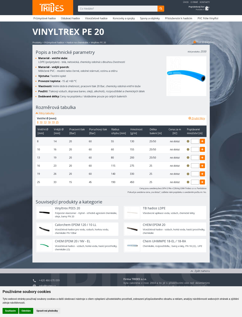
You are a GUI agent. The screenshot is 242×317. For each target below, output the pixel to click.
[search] (160, 9)
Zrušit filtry (196, 118)
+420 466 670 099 (49, 280)
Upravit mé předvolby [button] (47, 311)
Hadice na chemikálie (77, 42)
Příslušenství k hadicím (179, 18)
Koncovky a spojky (124, 18)
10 (41, 122)
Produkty (37, 42)
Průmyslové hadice (44, 18)
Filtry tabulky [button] (46, 113)
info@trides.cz (47, 286)
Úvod (186, 2)
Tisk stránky (201, 42)
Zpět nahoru (200, 271)
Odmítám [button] (26, 311)
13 (45, 122)
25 (57, 122)
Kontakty (205, 2)
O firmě (194, 2)
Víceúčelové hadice (96, 18)
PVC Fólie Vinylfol (208, 18)
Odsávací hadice (71, 18)
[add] (202, 141)
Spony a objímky (150, 18)
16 (49, 122)
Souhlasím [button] (10, 311)
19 (53, 122)
